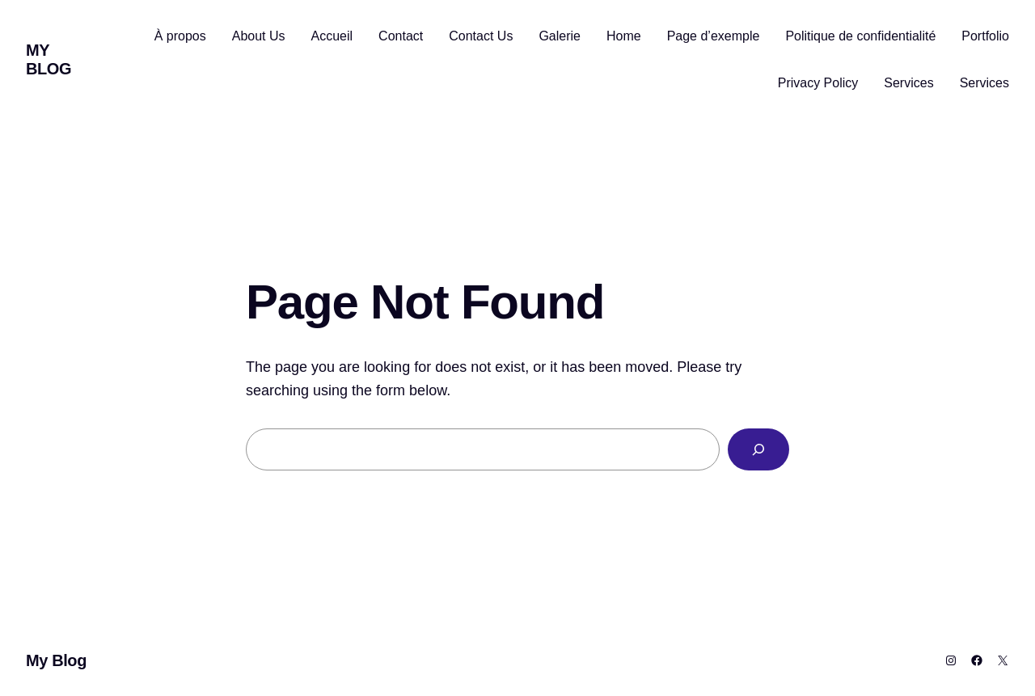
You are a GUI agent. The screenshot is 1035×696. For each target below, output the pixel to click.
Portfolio (985, 36)
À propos (180, 36)
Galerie (560, 36)
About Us (258, 36)
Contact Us (481, 36)
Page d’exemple (713, 36)
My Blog (48, 59)
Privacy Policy (818, 83)
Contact (400, 36)
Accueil (332, 36)
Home (623, 36)
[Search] (758, 449)
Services (908, 83)
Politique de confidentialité (860, 36)
